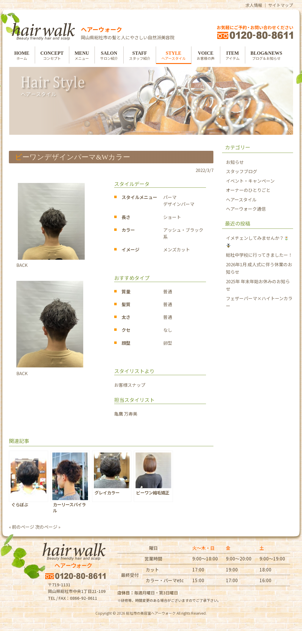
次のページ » (47, 527)
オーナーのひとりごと (248, 190)
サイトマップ (280, 5)
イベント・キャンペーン (250, 181)
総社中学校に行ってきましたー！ (259, 255)
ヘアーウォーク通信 (246, 209)
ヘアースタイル (241, 199)
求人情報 (254, 5)
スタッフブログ (241, 171)
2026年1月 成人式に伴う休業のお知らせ (259, 268)
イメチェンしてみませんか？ (257, 241)
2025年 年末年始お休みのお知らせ (258, 285)
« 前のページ (21, 527)
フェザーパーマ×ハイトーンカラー (259, 302)
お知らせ (235, 162)
